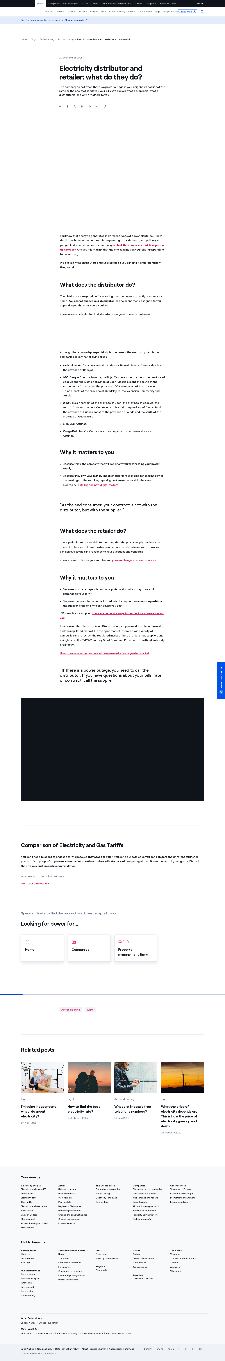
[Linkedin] (82, 106)
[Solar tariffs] (38, 1211)
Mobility (83, 11)
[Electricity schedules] (112, 1198)
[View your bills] (75, 1198)
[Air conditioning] (66, 39)
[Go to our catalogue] (35, 883)
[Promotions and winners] (187, 1198)
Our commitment (30, 1270)
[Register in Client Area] (75, 1206)
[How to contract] (75, 1193)
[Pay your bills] (75, 1202)
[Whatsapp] (89, 106)
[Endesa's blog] (47, 39)
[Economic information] (75, 1263)
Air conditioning (117, 11)
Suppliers (151, 3)
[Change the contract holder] (75, 1215)
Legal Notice (27, 1349)
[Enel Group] (26, 1333)
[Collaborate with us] (150, 1278)
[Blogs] (33, 39)
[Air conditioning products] (150, 1206)
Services (71, 11)
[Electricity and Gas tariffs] (38, 1206)
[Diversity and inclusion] (150, 1258)
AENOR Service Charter (94, 1349)
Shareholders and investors (117, 3)
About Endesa (28, 1250)
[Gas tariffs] (38, 1202)
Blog (157, 11)
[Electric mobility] (38, 1219)
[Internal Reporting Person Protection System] (75, 1277)
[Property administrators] (150, 1215)
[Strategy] (38, 1263)
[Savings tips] (112, 1202)
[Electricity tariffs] (38, 1198)
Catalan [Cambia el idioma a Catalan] (159, 1349)
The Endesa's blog (105, 1185)
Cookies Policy (44, 1349)
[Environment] (38, 1287)
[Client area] (187, 11)
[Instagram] (200, 1349)
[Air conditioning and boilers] (38, 1223)
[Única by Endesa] (38, 1215)
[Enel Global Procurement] (119, 1333)
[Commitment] (38, 1274)
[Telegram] (97, 106)
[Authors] (187, 1263)
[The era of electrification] (187, 1258)
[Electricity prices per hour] (112, 1189)
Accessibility (115, 1349)
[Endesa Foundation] (48, 1323)
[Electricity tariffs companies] (150, 1189)
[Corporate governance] (75, 1271)
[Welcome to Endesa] (187, 1189)
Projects (100, 1266)
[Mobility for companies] (150, 1211)
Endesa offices (168, 3)
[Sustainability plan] (38, 1278)
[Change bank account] (75, 1219)
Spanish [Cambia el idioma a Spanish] (148, 1349)
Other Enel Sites (30, 1329)
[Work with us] (150, 1263)
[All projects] (112, 1270)
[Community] (38, 1291)
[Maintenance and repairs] (150, 1198)
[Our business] (38, 1258)
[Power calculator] (75, 1223)
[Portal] (187, 1254)
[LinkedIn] (193, 1349)
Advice (131, 11)
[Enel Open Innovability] (91, 1333)
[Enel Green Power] (45, 1333)
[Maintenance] (38, 1228)
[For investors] (75, 1267)
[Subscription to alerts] (112, 1258)
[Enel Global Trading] (67, 1333)
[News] (75, 1254)
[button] (202, 11)
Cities (85, 3)
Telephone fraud (171, 11)
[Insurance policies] (187, 1202)
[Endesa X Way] (28, 1323)
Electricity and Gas (54, 11)
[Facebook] (67, 106)
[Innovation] (38, 1283)
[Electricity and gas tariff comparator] (38, 1191)
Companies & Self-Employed (63, 3)
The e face (176, 1250)
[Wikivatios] (187, 1271)
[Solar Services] (150, 1202)
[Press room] (112, 1254)
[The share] (75, 1258)
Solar (103, 11)
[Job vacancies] (150, 1267)
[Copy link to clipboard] (104, 106)
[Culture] (150, 1254)
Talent (138, 3)
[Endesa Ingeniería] (150, 1219)
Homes (40, 3)
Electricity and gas (31, 1185)
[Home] (24, 39)
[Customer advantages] (187, 1193)
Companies (139, 1185)
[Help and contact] (75, 1189)
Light (90, 1009)
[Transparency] (38, 1296)
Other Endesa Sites (31, 1318)
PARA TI (94, 11)
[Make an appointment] (75, 1211)
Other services (178, 1185)
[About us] (38, 1254)
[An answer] (187, 1267)
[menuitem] (40, 3)
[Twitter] (74, 106)
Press (95, 3)
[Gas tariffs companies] (150, 1193)
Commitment (145, 11)
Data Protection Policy (67, 1349)
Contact (129, 1349)
